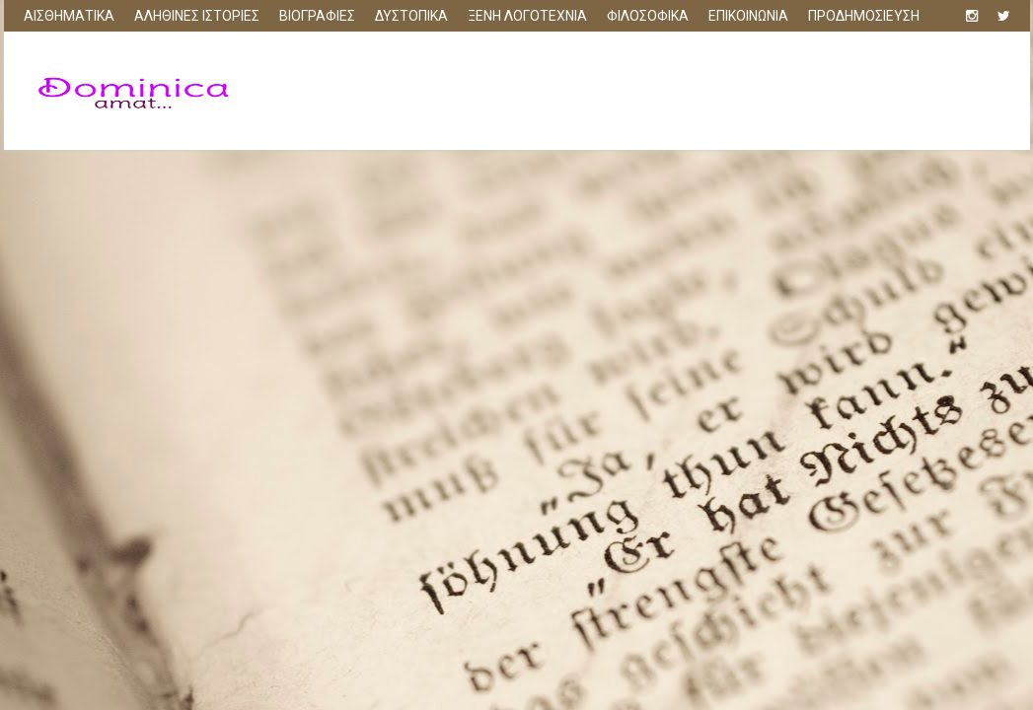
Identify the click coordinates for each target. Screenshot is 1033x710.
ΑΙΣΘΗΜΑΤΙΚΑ (69, 16)
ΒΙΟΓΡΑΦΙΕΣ (317, 16)
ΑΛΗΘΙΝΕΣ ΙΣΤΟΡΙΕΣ (196, 16)
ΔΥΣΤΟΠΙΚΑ (411, 16)
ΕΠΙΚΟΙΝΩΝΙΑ (748, 16)
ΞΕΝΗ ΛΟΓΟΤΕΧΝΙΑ (527, 16)
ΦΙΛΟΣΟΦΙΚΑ (648, 16)
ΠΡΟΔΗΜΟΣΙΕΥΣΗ (864, 16)
